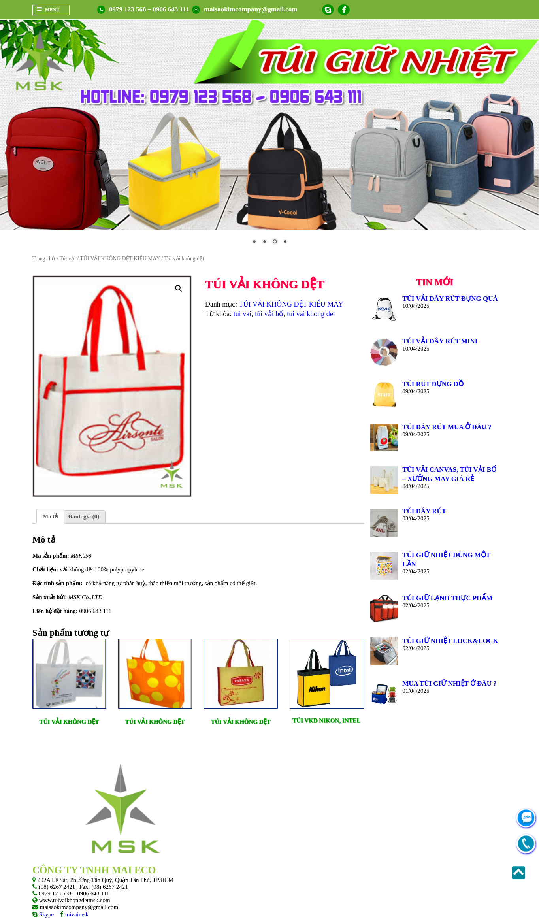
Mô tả (50, 516)
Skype (46, 914)
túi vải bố (269, 314)
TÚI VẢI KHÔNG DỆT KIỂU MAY (120, 259)
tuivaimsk (76, 914)
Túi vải (67, 259)
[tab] (50, 516)
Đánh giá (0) (83, 516)
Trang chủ (43, 259)
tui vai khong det (311, 314)
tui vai (243, 314)
